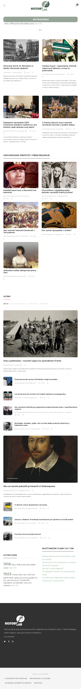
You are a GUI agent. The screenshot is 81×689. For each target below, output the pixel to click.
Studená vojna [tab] (32, 304)
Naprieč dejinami (11, 113)
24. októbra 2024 (17, 365)
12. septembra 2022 (62, 196)
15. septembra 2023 (31, 508)
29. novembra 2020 (20, 276)
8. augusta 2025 (22, 131)
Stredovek (48, 113)
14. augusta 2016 (58, 234)
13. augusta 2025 (60, 74)
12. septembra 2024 (23, 490)
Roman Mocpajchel (47, 234)
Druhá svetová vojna (12, 478)
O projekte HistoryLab (16, 678)
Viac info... (42, 24)
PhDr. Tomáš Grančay (48, 129)
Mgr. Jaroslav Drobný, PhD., (11, 236)
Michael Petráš (7, 365)
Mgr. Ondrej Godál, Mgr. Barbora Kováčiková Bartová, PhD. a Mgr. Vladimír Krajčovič (39, 412)
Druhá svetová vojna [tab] (18, 304)
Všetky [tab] (6, 304)
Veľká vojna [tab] (43, 304)
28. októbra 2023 (31, 383)
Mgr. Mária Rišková (9, 276)
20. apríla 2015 (24, 236)
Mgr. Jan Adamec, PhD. (21, 429)
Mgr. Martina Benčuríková (11, 196)
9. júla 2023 (32, 523)
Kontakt (38, 683)
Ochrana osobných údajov (18, 683)
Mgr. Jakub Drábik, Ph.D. (49, 196)
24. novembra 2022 (34, 429)
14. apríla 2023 (33, 538)
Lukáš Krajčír (7, 72)
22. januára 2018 (24, 196)
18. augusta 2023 (32, 397)
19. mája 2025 (59, 129)
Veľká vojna (10, 353)
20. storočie (10, 57)
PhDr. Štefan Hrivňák (48, 74)
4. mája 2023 (68, 412)
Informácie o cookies (40, 678)
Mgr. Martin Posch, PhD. (10, 131)
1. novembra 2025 (16, 72)
